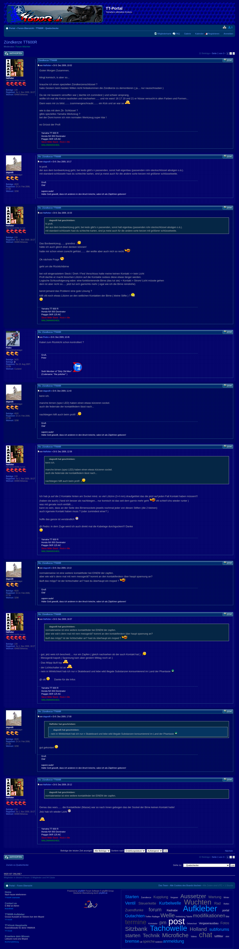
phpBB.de (103, 893)
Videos (194, 936)
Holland (198, 929)
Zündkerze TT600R (20, 42)
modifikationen (209, 915)
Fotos (224, 923)
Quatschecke (51, 28)
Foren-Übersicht (25, 28)
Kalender (199, 33)
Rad (217, 903)
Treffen (148, 917)
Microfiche (175, 935)
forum (155, 909)
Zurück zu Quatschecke (17, 865)
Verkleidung (180, 917)
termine (135, 922)
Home (33, 895)
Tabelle (189, 917)
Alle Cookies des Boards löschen (185, 885)
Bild (227, 917)
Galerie (187, 33)
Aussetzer (193, 896)
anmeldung (173, 941)
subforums (219, 929)
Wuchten (197, 902)
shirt (227, 936)
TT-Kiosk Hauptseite (33, 928)
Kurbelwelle (170, 903)
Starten (132, 896)
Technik (151, 935)
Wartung (214, 897)
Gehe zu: (177, 865)
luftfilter (218, 936)
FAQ (178, 33)
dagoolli (47, 162)
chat (205, 935)
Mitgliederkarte (164, 33)
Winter (226, 897)
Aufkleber (200, 908)
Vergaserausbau (209, 923)
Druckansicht (224, 27)
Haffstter (47, 65)
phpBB (81, 891)
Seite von (218, 53)
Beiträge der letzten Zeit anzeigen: (85, 850)
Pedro (46, 337)
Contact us (33, 906)
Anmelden (228, 33)
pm (162, 922)
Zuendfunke (134, 910)
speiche (149, 941)
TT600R (39, 28)
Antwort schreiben (14, 53)
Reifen (226, 904)
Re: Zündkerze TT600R (49, 156)
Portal (12, 28)
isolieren (158, 942)
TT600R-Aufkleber (33, 917)
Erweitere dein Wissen (33, 939)
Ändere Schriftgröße (230, 27)
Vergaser (174, 897)
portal (225, 910)
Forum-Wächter (23, 46)
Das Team (163, 885)
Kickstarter (152, 924)
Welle (167, 915)
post (176, 921)
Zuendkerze (146, 897)
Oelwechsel (192, 924)
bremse (132, 941)
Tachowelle (168, 928)
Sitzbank (136, 929)
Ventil (130, 903)
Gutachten (135, 915)
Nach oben (232, 151)
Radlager (156, 917)
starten (133, 935)
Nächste (229, 851)
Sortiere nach (128, 850)
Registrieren (213, 33)
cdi (141, 942)
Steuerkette (147, 903)
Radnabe (172, 910)
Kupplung (160, 897)
